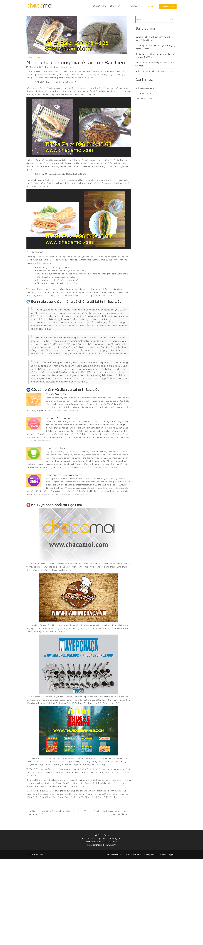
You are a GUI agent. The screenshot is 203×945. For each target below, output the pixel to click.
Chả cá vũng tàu (167, 854)
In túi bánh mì (134, 6)
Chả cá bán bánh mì (34, 57)
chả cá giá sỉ (69, 67)
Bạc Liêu (80, 88)
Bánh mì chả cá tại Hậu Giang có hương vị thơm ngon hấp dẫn (105, 812)
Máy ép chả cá (150, 854)
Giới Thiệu (116, 6)
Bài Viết (151, 6)
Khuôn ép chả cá (143, 93)
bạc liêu (59, 67)
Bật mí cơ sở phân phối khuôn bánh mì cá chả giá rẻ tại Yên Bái (51, 812)
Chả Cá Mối (99, 6)
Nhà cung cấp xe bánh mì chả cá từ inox (153, 71)
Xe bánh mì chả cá (143, 99)
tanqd (49, 67)
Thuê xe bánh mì (133, 854)
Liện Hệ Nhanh (168, 6)
